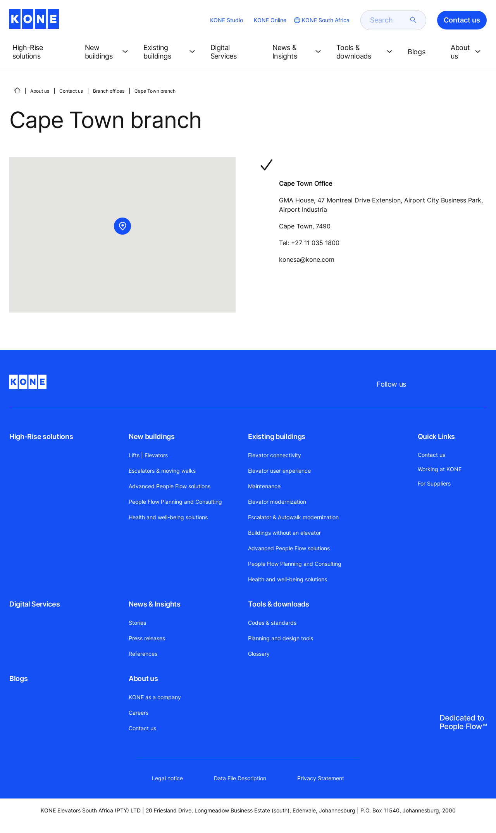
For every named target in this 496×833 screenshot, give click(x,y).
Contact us (71, 91)
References (143, 653)
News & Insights (155, 604)
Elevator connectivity (274, 455)
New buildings (151, 436)
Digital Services (34, 604)
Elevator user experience (279, 470)
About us (39, 91)
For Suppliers (434, 483)
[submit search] (413, 20)
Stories (137, 622)
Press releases (147, 638)
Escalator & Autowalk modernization (293, 517)
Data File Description (240, 778)
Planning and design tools (280, 638)
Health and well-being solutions (168, 517)
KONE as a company (155, 697)
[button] (42, 51)
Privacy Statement (320, 778)
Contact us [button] (462, 20)
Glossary (259, 653)
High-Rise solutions (41, 436)
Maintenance (264, 486)
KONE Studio (226, 20)
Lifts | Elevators (148, 455)
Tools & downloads (278, 604)
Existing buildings (276, 436)
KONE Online (270, 20)
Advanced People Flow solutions (169, 486)
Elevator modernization (277, 501)
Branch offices (108, 91)
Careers (138, 712)
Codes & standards (272, 622)
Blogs (18, 678)
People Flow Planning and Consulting (175, 501)
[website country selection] (321, 20)
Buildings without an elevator (284, 532)
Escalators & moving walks (162, 470)
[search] (389, 20)
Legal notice (167, 778)
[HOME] (17, 90)
